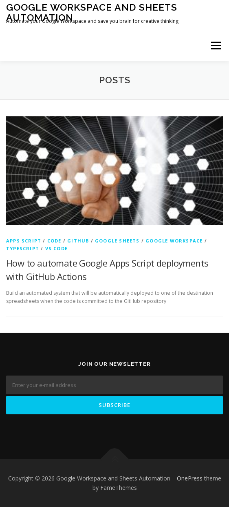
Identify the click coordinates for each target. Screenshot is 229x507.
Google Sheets (117, 241)
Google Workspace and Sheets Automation (91, 12)
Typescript (22, 248)
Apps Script (23, 241)
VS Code (56, 248)
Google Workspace (174, 241)
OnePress (190, 478)
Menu (215, 45)
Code (54, 241)
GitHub (78, 241)
